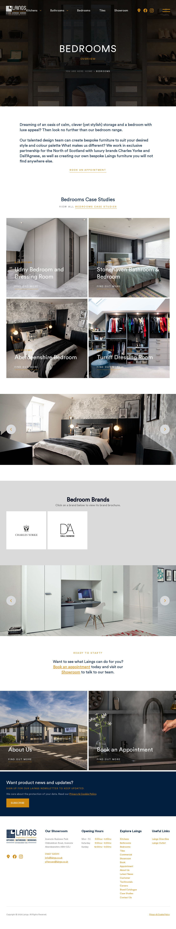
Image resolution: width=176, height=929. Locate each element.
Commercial (126, 855)
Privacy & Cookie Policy (82, 794)
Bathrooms (57, 10)
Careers (124, 886)
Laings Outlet (159, 843)
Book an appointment (88, 170)
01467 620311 (52, 854)
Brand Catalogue (128, 890)
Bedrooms (83, 10)
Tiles (102, 10)
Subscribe (18, 803)
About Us (124, 870)
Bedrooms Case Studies (96, 207)
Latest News (126, 874)
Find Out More (27, 287)
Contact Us (126, 898)
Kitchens (31, 10)
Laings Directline (160, 839)
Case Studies (126, 894)
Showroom (121, 10)
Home (89, 71)
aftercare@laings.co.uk (56, 862)
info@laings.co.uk (53, 858)
